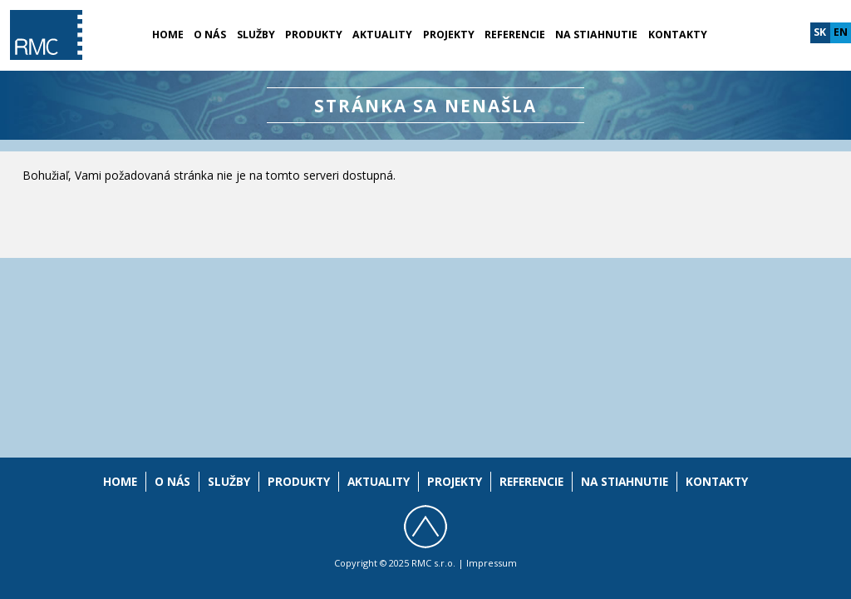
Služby (256, 34)
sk (820, 32)
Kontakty (677, 34)
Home (168, 34)
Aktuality (382, 34)
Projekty (449, 34)
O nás (210, 34)
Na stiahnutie (596, 34)
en (841, 32)
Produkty (313, 34)
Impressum (491, 563)
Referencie (515, 34)
